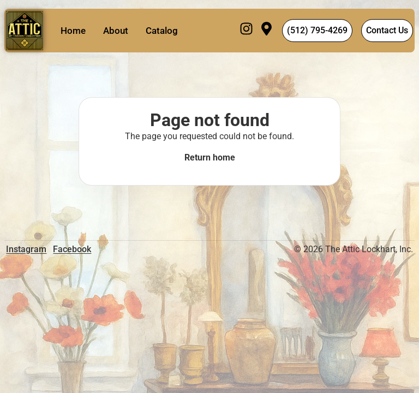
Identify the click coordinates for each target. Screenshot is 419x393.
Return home (209, 157)
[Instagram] (246, 30)
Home (73, 30)
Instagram (26, 249)
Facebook (72, 249)
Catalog (162, 30)
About (115, 30)
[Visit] (266, 30)
